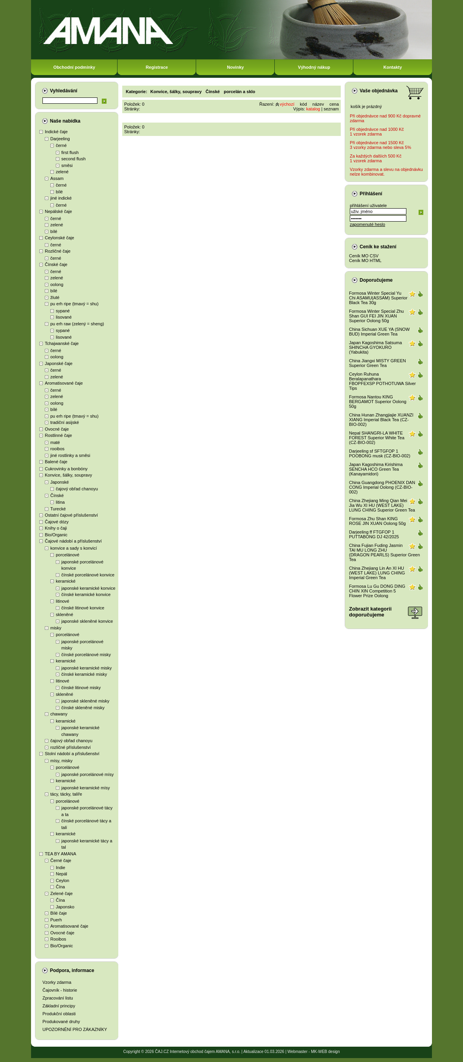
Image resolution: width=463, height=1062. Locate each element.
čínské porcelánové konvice (87, 574)
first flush (70, 152)
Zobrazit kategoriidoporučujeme (370, 612)
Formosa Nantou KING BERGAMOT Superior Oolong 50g (377, 401)
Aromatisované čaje (64, 383)
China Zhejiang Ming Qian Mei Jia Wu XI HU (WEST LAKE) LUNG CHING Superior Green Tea (382, 505)
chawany (58, 714)
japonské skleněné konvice (87, 621)
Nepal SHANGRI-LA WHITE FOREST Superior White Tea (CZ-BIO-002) (376, 438)
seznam (331, 108)
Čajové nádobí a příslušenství (73, 541)
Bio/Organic (56, 534)
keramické (65, 581)
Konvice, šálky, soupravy (68, 475)
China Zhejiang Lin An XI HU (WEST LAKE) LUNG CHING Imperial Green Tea (377, 573)
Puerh (56, 919)
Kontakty (392, 67)
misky (55, 627)
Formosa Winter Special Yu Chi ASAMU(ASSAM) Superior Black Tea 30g (378, 298)
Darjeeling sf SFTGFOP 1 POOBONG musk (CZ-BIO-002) (379, 453)
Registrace (157, 67)
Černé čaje (60, 860)
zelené (62, 171)
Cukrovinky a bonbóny (66, 468)
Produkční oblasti (58, 1013)
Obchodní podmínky (74, 67)
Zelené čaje (61, 893)
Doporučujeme (376, 280)
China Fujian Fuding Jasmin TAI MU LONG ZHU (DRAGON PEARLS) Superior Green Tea (384, 552)
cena (334, 104)
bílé (59, 191)
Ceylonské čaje (59, 237)
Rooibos (58, 939)
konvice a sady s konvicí (73, 548)
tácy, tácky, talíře (66, 794)
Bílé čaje (58, 913)
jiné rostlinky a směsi (70, 455)
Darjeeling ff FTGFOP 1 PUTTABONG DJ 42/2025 (374, 534)
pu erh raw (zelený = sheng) (77, 323)
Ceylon (62, 880)
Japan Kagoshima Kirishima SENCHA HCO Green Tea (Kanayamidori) (375, 469)
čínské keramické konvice (85, 594)
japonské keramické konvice (88, 588)
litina (60, 502)
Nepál (61, 873)
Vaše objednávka (379, 91)
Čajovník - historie (59, 990)
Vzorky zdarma (56, 982)
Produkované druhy (61, 1021)
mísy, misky (61, 760)
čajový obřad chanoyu (77, 488)
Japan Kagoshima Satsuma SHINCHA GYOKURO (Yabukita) (375, 347)
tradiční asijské (64, 422)
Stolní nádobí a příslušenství (72, 753)
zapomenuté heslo (367, 224)
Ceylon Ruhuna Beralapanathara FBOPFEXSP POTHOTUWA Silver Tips (382, 381)
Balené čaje (56, 461)
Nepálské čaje (58, 211)
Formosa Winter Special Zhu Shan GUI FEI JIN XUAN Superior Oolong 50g (376, 316)
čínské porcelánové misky (86, 654)
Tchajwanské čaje (62, 343)
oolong (56, 284)
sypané (63, 310)
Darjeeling (60, 138)
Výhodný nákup (314, 67)
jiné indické (61, 198)
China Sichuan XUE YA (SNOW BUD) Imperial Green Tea (379, 331)
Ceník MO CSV (363, 255)
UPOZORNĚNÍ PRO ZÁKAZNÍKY (74, 1029)
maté (55, 442)
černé (61, 145)
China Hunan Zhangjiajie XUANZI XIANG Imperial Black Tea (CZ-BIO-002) (381, 420)
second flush (73, 158)
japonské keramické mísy (85, 787)
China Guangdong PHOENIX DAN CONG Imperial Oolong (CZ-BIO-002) (382, 487)
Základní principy (58, 1005)
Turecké (58, 508)
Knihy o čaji (56, 528)
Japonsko (65, 906)
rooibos (57, 448)
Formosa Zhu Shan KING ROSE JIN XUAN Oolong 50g (377, 521)
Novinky (235, 67)
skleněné (64, 614)
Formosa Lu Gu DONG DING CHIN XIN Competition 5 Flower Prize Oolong (377, 591)
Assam (57, 178)
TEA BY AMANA (60, 853)
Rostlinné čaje (58, 435)
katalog (313, 108)
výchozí (287, 104)
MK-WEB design (325, 1051)
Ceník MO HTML (365, 260)
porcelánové (67, 554)
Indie (60, 867)
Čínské (57, 495)
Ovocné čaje (57, 429)
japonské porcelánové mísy (87, 774)
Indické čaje (56, 131)
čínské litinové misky (81, 687)
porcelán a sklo (239, 91)
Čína (60, 886)
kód (303, 104)
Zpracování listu (57, 998)
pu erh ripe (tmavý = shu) (74, 303)
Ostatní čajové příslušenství (71, 515)
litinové (62, 601)
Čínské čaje (56, 264)
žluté (54, 297)
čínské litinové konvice (82, 607)
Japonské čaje (58, 363)
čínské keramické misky (84, 674)
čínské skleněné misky (83, 707)
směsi (67, 165)
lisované (64, 317)
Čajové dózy (57, 521)
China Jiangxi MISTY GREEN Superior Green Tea (377, 363)
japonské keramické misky (86, 668)
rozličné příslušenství (70, 747)
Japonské (59, 482)
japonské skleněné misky (85, 701)
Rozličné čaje (57, 251)
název (318, 104)
